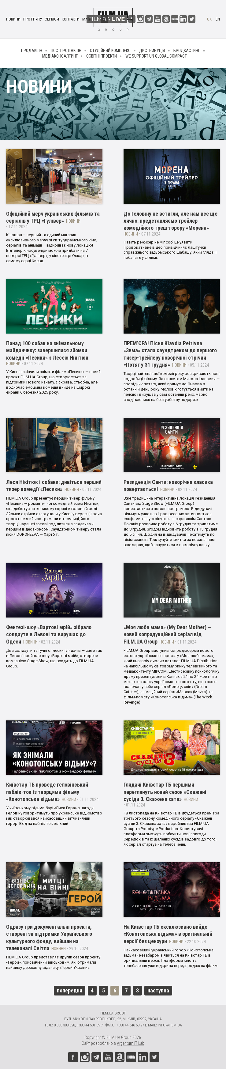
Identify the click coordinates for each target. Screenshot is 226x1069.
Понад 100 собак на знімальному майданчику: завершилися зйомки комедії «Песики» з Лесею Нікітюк (47, 350)
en (218, 19)
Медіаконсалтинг (60, 56)
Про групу (32, 19)
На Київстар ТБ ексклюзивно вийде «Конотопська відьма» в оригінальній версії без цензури (168, 934)
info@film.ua (170, 1025)
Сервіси (52, 19)
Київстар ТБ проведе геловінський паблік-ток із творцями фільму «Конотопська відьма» (47, 791)
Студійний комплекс (110, 50)
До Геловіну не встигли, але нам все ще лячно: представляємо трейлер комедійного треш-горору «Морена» (170, 220)
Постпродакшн (66, 50)
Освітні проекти (101, 56)
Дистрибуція (152, 50)
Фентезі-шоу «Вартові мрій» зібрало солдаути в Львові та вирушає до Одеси (48, 634)
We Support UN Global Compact (156, 56)
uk (209, 19)
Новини (13, 19)
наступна (158, 990)
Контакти (71, 19)
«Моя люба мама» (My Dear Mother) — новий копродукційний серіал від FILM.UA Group (167, 634)
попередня (69, 990)
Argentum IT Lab (130, 1043)
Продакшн (31, 50)
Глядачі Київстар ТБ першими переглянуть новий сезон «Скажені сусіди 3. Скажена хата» (165, 791)
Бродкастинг (186, 50)
